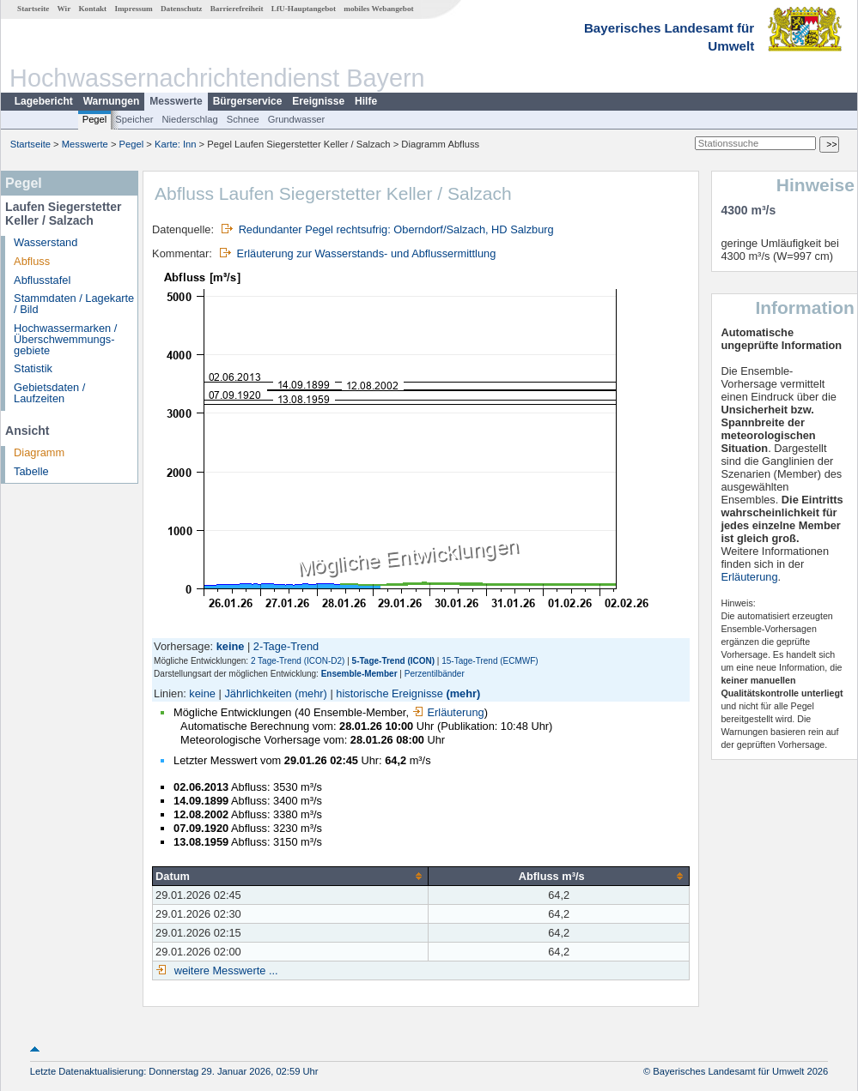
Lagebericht (44, 101)
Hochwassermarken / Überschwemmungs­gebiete (65, 339)
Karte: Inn (176, 144)
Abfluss (32, 261)
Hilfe (366, 101)
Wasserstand (45, 242)
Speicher (134, 119)
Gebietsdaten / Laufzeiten (49, 393)
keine (202, 693)
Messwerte (175, 101)
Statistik (33, 368)
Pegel (94, 119)
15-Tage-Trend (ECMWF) (489, 661)
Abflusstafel (42, 280)
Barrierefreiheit (237, 8)
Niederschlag (189, 119)
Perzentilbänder (435, 673)
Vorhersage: (185, 646)
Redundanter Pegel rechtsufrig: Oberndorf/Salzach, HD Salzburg (396, 229)
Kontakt (92, 8)
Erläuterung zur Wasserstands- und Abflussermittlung (366, 253)
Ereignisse (318, 101)
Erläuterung (448, 712)
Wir (64, 8)
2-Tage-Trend (286, 646)
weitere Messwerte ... (224, 970)
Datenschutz (182, 8)
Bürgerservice (248, 101)
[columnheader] (291, 876)
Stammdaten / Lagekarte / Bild (74, 304)
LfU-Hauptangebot (303, 8)
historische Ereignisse (389, 693)
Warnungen (111, 101)
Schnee (243, 119)
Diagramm (39, 452)
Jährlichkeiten (257, 693)
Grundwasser (297, 119)
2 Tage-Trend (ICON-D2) (297, 661)
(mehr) (311, 693)
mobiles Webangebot (378, 8)
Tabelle (31, 471)
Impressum (133, 8)
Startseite (33, 8)
